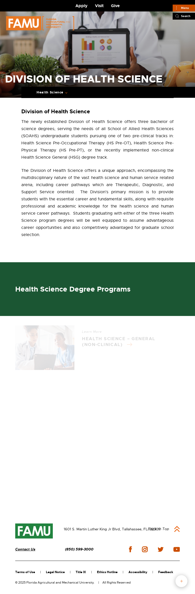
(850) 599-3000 (79, 549)
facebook (130, 549)
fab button (181, 581)
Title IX (81, 572)
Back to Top (158, 529)
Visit (99, 5)
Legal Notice (55, 572)
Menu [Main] (185, 8)
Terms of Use (25, 572)
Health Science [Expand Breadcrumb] (50, 92)
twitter (160, 549)
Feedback (165, 572)
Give (115, 5)
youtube (176, 549)
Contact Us (25, 549)
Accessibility (137, 572)
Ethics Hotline (107, 572)
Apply (81, 5)
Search (185, 16)
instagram (145, 549)
